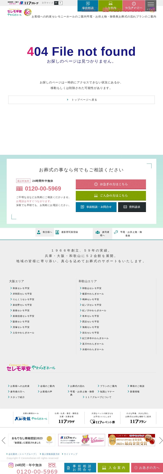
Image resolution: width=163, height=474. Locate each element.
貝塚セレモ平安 (21, 327)
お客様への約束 (42, 16)
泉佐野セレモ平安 (22, 305)
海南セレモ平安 (90, 327)
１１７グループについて (98, 397)
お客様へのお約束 (20, 386)
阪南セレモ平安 (21, 321)
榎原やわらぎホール (93, 293)
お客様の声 (46, 391)
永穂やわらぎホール (93, 349)
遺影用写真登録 (67, 232)
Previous (4, 440)
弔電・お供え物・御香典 (102, 16)
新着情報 (135, 391)
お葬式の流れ (127, 16)
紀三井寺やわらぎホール (95, 338)
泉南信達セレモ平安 (23, 316)
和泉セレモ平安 (21, 288)
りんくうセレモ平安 (23, 299)
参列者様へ (102, 234)
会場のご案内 (47, 386)
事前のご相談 (137, 386)
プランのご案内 (146, 16)
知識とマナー (107, 391)
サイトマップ (71, 454)
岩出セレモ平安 (90, 332)
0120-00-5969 (38, 188)
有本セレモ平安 (90, 316)
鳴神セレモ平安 (90, 299)
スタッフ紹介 (17, 397)
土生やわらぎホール (23, 332)
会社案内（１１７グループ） (23, 454)
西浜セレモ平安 (90, 321)
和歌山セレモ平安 (92, 288)
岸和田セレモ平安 (22, 293)
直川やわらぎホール (93, 344)
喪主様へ (44, 232)
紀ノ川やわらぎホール (94, 310)
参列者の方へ (17, 391)
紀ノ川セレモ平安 (92, 305)
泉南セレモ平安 (21, 310)
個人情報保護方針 (51, 454)
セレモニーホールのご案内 (69, 16)
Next (158, 440)
